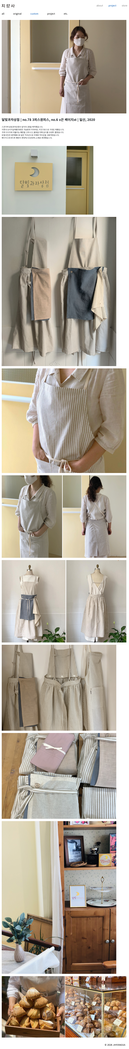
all (3, 13)
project (112, 5)
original (17, 13)
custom (34, 13)
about (99, 5)
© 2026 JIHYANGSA (115, 1044)
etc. (66, 13)
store (124, 5)
